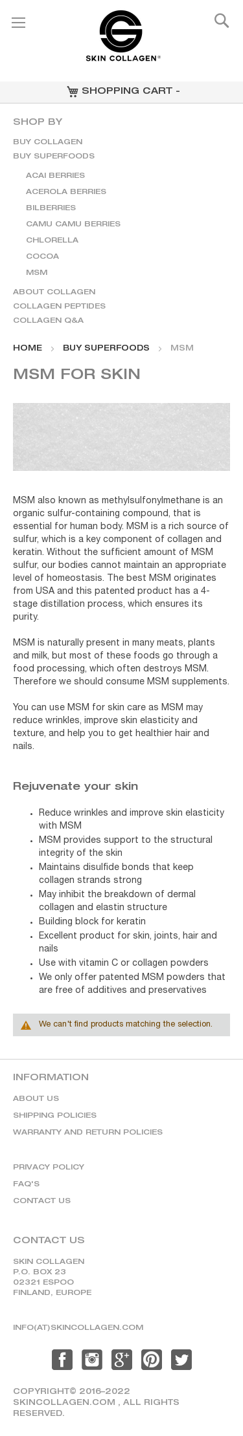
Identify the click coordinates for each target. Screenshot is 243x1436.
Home (27, 349)
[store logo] (122, 41)
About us (36, 1099)
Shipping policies (55, 1116)
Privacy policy (48, 1167)
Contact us (42, 1201)
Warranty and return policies (88, 1133)
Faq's (26, 1184)
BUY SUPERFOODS (106, 349)
